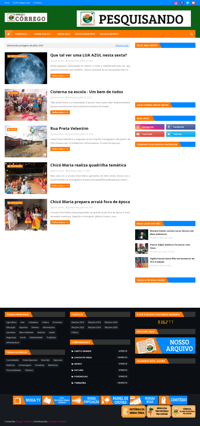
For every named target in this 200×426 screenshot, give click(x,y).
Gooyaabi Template (57, 421)
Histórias (10, 365)
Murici (101, 363)
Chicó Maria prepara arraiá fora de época (90, 201)
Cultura (45, 322)
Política (75, 332)
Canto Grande (101, 351)
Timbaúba (101, 382)
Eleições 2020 (111, 322)
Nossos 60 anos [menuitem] (109, 33)
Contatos (37, 2)
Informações (49, 327)
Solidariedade (36, 337)
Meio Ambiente (26, 332)
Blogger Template (23, 421)
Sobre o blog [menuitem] (42, 33)
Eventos (35, 327)
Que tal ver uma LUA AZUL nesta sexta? (88, 55)
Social (22, 337)
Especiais (58, 360)
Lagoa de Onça (101, 357)
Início (7, 2)
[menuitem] (9, 34)
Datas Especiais (30, 360)
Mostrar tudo (122, 45)
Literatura (10, 332)
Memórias (53, 365)
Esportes (23, 327)
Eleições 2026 (111, 327)
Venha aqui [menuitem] (63, 33)
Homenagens (25, 365)
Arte (22, 322)
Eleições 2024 (94, 327)
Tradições (51, 337)
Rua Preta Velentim (69, 128)
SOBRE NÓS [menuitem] (21, 33)
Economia (57, 322)
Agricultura (11, 322)
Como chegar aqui (21, 2)
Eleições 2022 (78, 327)
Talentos (29, 370)
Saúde (52, 332)
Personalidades (13, 370)
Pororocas (101, 376)
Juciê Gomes (58, 60)
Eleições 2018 (94, 322)
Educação (10, 327)
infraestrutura (12, 342)
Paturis (101, 370)
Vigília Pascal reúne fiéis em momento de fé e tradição (172, 260)
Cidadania (33, 322)
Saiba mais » (58, 75)
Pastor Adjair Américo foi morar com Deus (170, 246)
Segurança (11, 337)
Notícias (41, 332)
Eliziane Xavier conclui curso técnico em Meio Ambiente (172, 232)
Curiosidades (12, 360)
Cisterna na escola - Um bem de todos (86, 91)
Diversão (45, 360)
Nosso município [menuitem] (85, 33)
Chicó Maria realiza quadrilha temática (88, 165)
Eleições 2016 (78, 322)
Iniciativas (39, 365)
